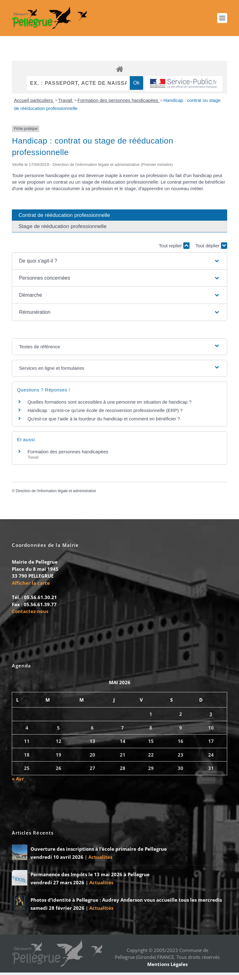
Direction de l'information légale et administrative (56, 493)
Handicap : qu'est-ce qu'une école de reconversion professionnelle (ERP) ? (105, 412)
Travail (65, 102)
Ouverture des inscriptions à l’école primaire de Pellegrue (98, 851)
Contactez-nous (30, 614)
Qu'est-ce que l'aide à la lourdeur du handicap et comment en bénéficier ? (103, 421)
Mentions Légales (167, 967)
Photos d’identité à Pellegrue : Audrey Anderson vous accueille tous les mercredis (126, 902)
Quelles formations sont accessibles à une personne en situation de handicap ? (109, 404)
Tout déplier (211, 248)
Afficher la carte (31, 585)
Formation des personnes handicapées (118, 102)
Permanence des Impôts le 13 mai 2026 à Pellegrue (90, 877)
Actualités (100, 859)
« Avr (18, 781)
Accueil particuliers (34, 102)
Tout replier (174, 248)
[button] (119, 263)
